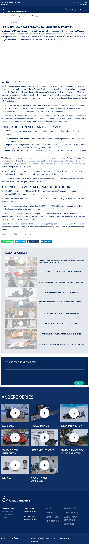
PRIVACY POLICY (50, 538)
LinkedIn (31, 234)
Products (51, 512)
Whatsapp (7, 241)
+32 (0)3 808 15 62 (29, 516)
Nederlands (77, 2)
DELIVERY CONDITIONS (37, 538)
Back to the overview (9, 22)
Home (3, 16)
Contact (69, 524)
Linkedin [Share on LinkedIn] (46, 241)
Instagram (22, 234)
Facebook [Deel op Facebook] (33, 241)
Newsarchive (53, 521)
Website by (63, 538)
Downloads (71, 508)
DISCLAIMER (34, 541)
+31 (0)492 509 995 (29, 508)
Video (8, 16)
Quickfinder (70, 10)
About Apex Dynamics (70, 518)
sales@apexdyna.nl (30, 511)
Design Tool (52, 516)
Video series (71, 512)
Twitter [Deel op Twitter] (20, 241)
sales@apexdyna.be (30, 519)
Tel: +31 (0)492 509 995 (8, 2)
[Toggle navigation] (84, 10)
